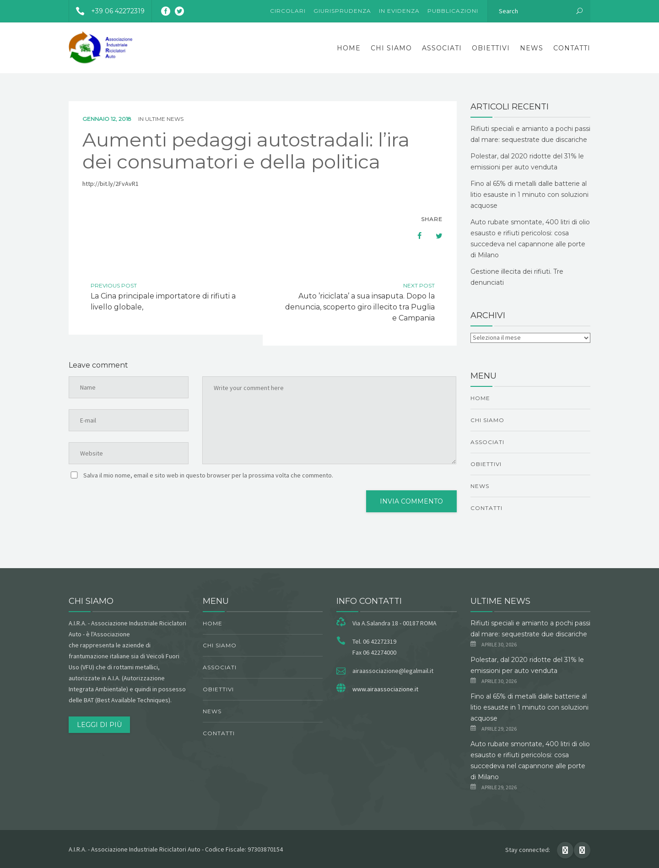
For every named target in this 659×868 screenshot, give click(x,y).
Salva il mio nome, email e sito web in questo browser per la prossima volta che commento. (208, 475)
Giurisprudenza (342, 10)
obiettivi (491, 48)
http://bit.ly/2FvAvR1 (110, 183)
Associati (442, 48)
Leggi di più (99, 725)
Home (349, 48)
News (531, 48)
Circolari (288, 10)
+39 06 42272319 (107, 11)
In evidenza (399, 10)
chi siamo (391, 48)
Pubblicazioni (452, 10)
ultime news (164, 118)
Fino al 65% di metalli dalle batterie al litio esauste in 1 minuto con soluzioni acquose (529, 194)
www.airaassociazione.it (385, 689)
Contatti (571, 48)
